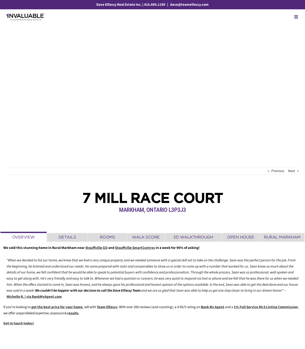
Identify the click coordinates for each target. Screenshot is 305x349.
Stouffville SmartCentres (135, 247)
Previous (277, 171)
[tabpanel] (152, 288)
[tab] (23, 237)
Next (291, 171)
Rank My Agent (212, 307)
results (73, 313)
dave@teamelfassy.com (189, 4)
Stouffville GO (96, 247)
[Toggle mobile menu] (296, 17)
